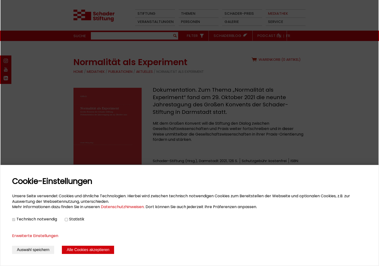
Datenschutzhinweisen (122, 207)
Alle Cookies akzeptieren (88, 250)
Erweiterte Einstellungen (35, 236)
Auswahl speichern (33, 250)
